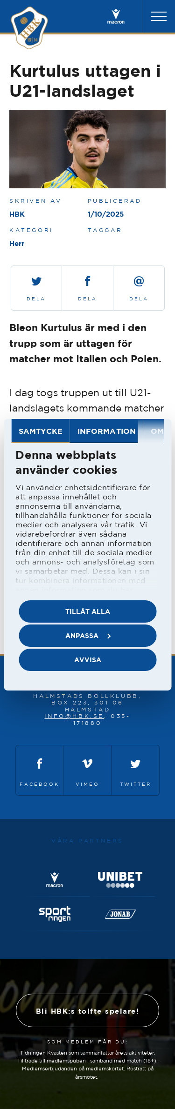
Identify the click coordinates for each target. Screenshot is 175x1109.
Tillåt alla (87, 611)
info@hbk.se (74, 716)
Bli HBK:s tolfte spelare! (88, 1011)
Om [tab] (157, 431)
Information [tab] (106, 431)
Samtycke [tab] (41, 431)
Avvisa (87, 660)
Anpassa (88, 635)
